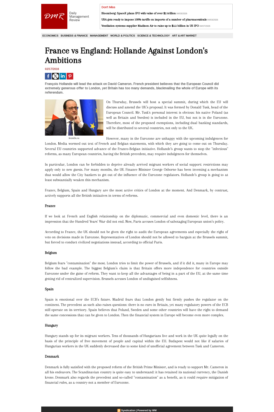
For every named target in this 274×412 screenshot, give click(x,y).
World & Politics (122, 35)
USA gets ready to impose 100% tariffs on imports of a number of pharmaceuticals (154, 19)
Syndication (129, 410)
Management (99, 35)
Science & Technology (153, 35)
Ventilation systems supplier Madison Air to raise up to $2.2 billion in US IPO (150, 26)
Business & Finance (74, 35)
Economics (50, 35)
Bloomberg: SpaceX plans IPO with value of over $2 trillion (138, 13)
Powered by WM (146, 410)
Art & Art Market (184, 35)
